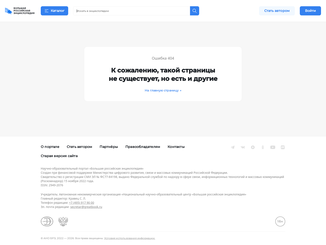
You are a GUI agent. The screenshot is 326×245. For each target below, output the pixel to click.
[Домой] (20, 11)
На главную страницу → (163, 96)
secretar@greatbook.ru (86, 207)
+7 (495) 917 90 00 (81, 203)
